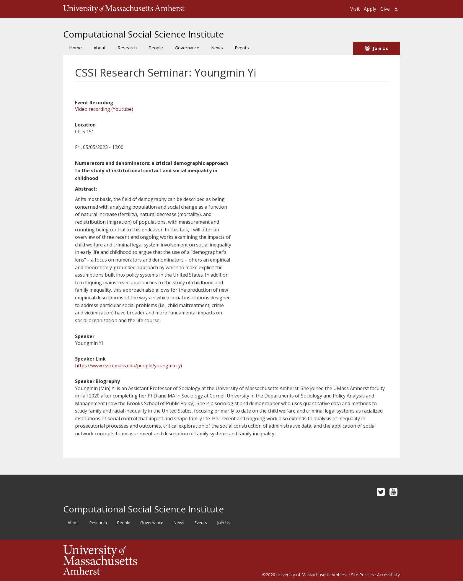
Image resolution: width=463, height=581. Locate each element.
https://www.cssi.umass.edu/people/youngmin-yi (128, 365)
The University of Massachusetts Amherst (124, 8)
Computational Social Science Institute (143, 34)
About (100, 48)
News (217, 48)
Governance (187, 48)
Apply (370, 9)
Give (385, 9)
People (156, 48)
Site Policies (362, 574)
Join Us (380, 48)
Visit (355, 9)
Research (127, 48)
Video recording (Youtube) (104, 109)
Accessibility (388, 574)
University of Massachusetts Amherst (312, 574)
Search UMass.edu (396, 9)
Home (75, 48)
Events (242, 48)
